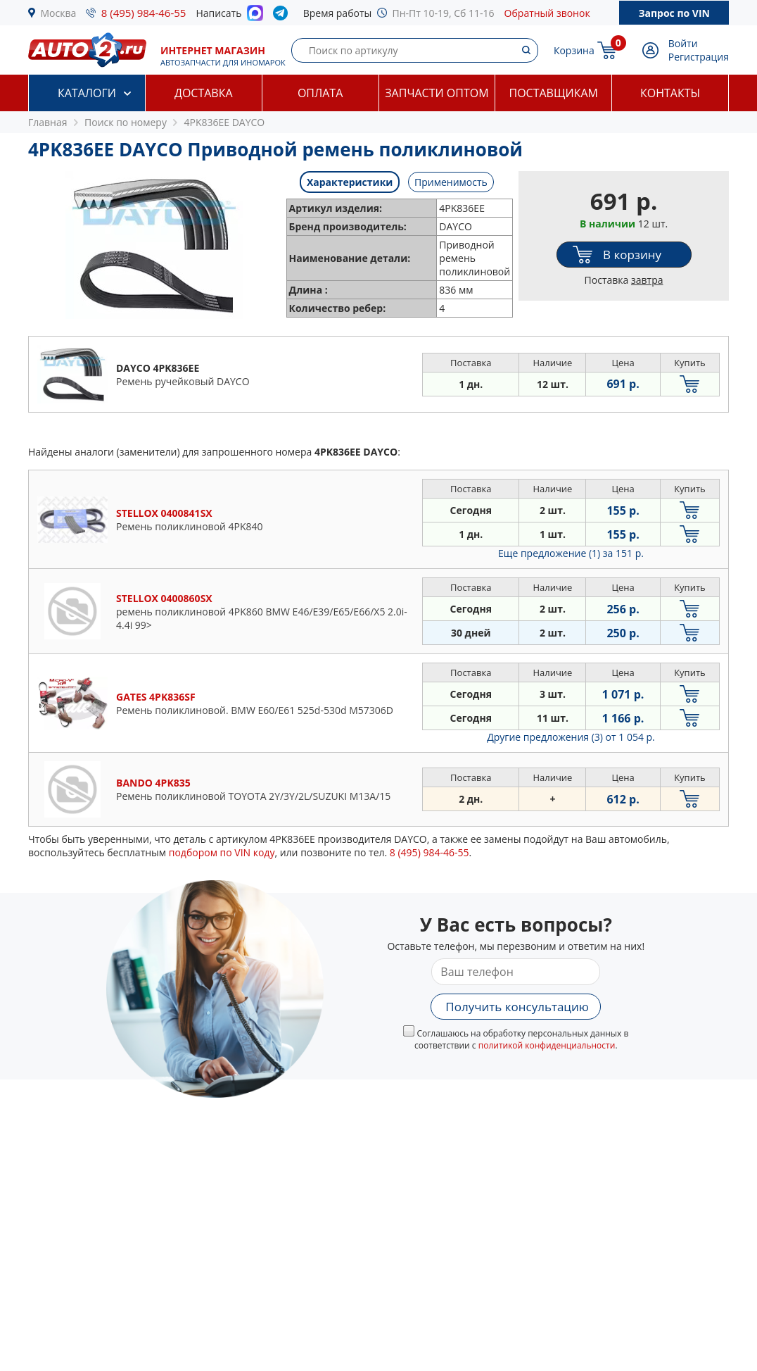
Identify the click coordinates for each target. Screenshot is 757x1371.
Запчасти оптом (436, 93)
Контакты (670, 93)
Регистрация (698, 56)
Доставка (203, 93)
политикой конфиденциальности (547, 1045)
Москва (59, 13)
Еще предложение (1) (571, 553)
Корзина (574, 50)
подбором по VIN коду (222, 852)
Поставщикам (553, 93)
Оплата (320, 93)
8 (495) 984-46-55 (143, 13)
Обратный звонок (547, 13)
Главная (48, 122)
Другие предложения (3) (571, 737)
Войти (683, 43)
